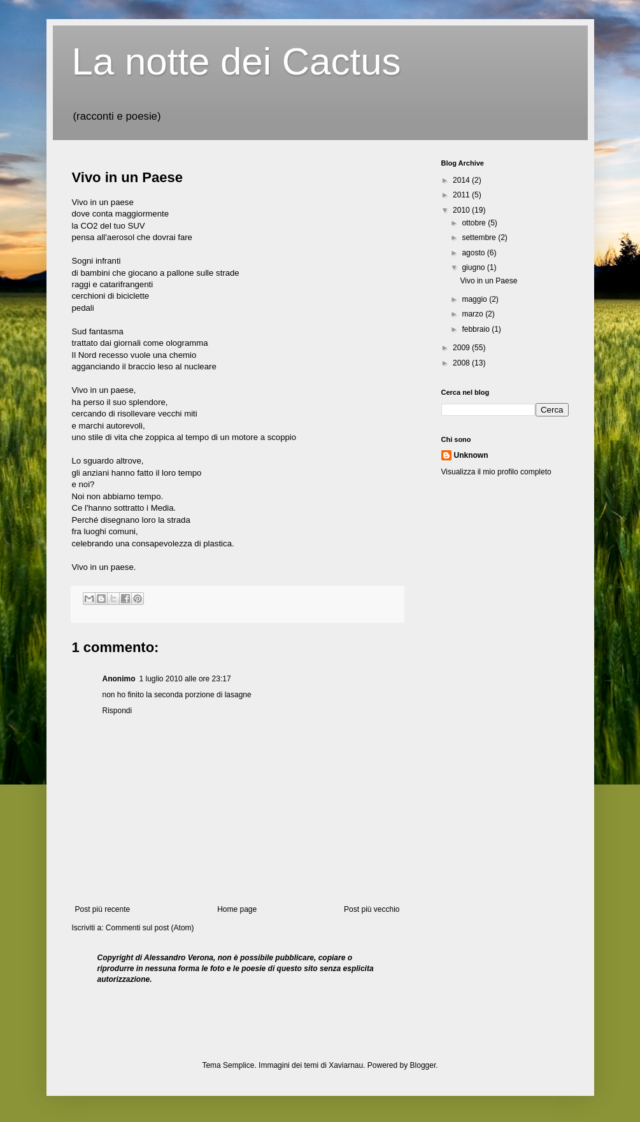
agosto (474, 252)
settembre (480, 237)
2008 (462, 363)
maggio (475, 299)
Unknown (471, 455)
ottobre (475, 222)
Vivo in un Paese (127, 177)
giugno (474, 267)
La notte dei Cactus (236, 61)
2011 (462, 194)
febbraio (477, 329)
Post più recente (103, 909)
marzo (473, 313)
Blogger (423, 1065)
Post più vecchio (371, 909)
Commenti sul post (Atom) (150, 927)
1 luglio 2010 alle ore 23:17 (185, 678)
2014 (462, 180)
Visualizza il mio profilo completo (496, 471)
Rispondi (117, 710)
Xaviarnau (346, 1065)
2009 (462, 347)
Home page (237, 909)
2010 (462, 210)
